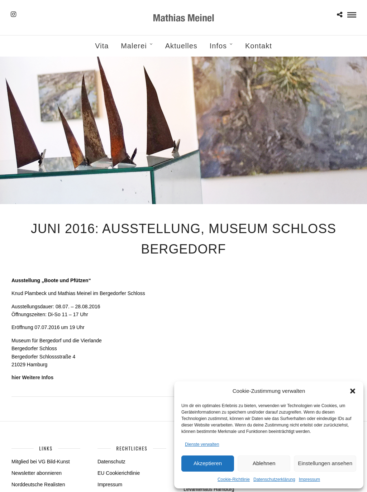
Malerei (134, 46)
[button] (352, 391)
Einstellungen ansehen (325, 463)
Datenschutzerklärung (274, 479)
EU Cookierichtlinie (118, 473)
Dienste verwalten (202, 444)
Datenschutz (111, 461)
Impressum (309, 479)
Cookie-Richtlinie (234, 479)
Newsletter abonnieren (36, 473)
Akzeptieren (208, 463)
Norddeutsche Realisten (38, 484)
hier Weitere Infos (32, 377)
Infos (218, 46)
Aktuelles (181, 46)
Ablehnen (264, 463)
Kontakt (258, 46)
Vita (102, 46)
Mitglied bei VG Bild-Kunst (40, 461)
